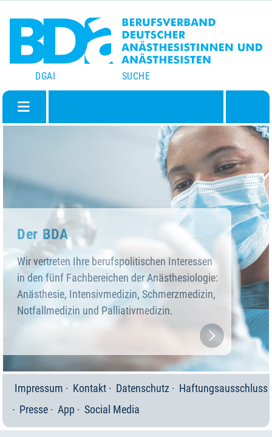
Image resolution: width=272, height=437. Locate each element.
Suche (136, 76)
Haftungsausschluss (223, 388)
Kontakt (89, 388)
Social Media (112, 409)
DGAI (45, 76)
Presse (33, 409)
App (66, 409)
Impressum (39, 388)
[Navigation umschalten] (24, 107)
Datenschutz (142, 388)
